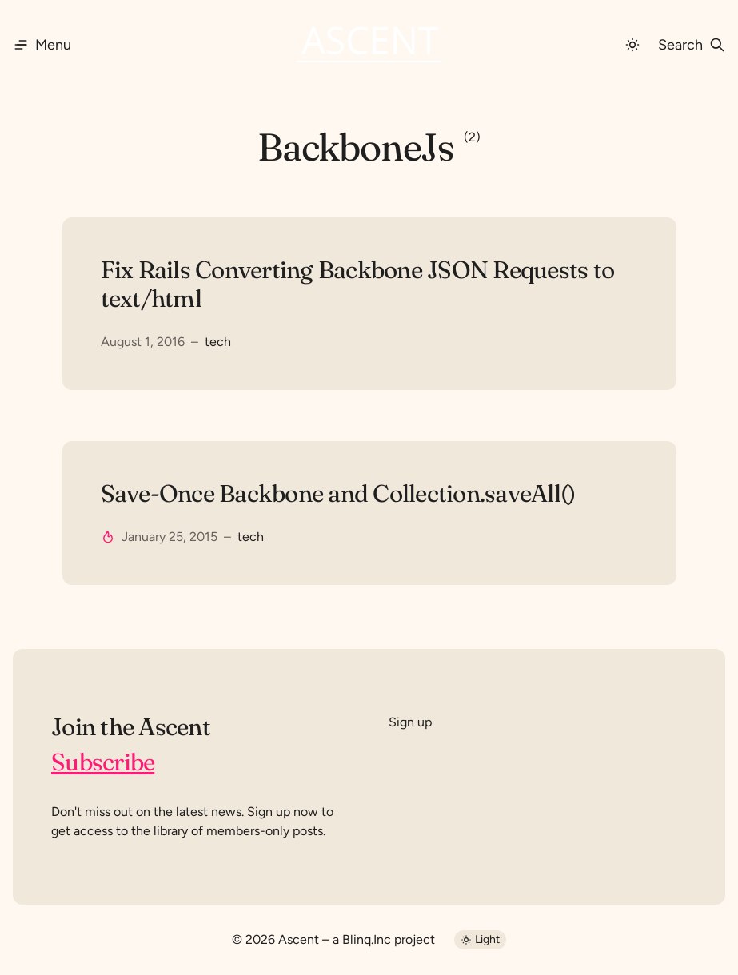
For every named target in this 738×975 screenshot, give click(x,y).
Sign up (410, 722)
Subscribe (102, 762)
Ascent (298, 939)
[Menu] (42, 45)
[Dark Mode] (632, 45)
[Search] (691, 45)
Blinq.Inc (366, 939)
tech (218, 341)
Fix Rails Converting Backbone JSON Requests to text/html (358, 284)
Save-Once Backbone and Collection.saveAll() (338, 494)
